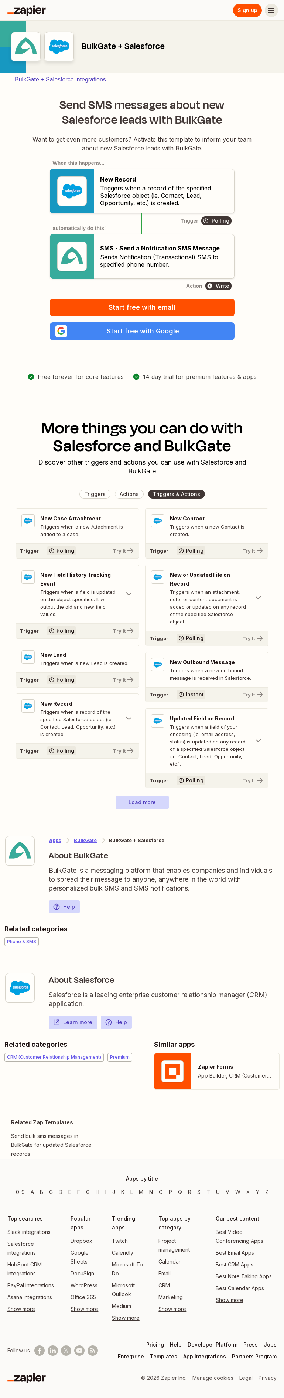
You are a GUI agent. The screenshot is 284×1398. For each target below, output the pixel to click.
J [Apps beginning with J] (113, 1192)
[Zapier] (26, 10)
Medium (121, 1306)
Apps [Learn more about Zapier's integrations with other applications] (55, 840)
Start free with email (142, 307)
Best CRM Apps (234, 1264)
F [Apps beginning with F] (78, 1192)
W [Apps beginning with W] (237, 1192)
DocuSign (82, 1273)
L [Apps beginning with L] (131, 1192)
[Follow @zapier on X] (66, 1350)
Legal (246, 1378)
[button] (142, 331)
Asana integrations (29, 1297)
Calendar (169, 1261)
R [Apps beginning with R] (189, 1192)
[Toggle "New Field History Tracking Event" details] (77, 594)
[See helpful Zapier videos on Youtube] (79, 1350)
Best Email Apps (235, 1252)
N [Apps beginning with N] (151, 1192)
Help (64, 907)
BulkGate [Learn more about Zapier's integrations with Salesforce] (85, 840)
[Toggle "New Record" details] (77, 718)
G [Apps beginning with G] (88, 1192)
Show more (21, 1309)
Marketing (170, 1297)
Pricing (155, 1344)
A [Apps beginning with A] (32, 1192)
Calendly (122, 1252)
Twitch (120, 1241)
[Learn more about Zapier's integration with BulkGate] (20, 851)
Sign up (247, 10)
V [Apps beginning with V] (227, 1192)
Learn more (72, 1022)
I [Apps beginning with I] (105, 1192)
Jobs (270, 1344)
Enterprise (131, 1356)
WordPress (84, 1285)
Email (164, 1273)
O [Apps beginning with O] (161, 1192)
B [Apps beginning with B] (41, 1192)
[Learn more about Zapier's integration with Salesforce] (20, 988)
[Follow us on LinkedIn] (53, 1350)
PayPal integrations (30, 1285)
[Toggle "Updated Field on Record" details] (207, 741)
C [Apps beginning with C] (51, 1192)
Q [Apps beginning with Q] (180, 1192)
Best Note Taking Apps (244, 1276)
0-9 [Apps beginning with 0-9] (20, 1192)
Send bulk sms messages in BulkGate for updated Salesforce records (51, 1145)
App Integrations (204, 1356)
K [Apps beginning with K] (122, 1192)
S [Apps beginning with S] (199, 1192)
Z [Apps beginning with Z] (266, 1192)
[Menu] (271, 10)
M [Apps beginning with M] (141, 1192)
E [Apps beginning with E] (69, 1192)
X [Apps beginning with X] (248, 1192)
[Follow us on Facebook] (39, 1350)
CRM (164, 1285)
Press (250, 1344)
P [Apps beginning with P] (170, 1192)
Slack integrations (29, 1232)
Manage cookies (212, 1378)
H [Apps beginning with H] (97, 1192)
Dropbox (81, 1241)
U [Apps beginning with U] (218, 1192)
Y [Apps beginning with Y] (257, 1192)
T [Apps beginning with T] (208, 1192)
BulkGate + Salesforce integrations (60, 79)
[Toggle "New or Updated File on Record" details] (207, 598)
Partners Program (254, 1356)
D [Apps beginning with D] (60, 1192)
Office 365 (83, 1297)
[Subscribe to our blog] (93, 1350)
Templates (163, 1356)
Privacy (268, 1378)
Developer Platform (212, 1344)
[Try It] (77, 550)
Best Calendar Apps (240, 1288)
